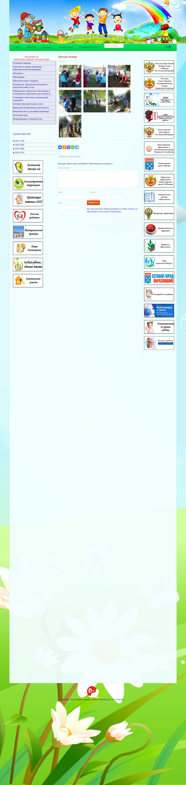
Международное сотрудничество (27, 119)
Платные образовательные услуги (28, 104)
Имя (60, 196)
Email (93, 196)
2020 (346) (18, 145)
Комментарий (63, 168)
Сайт (60, 206)
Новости (31, 47)
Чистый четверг (67, 56)
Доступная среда (20, 115)
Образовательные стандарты (25, 81)
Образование (19, 77)
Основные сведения (22, 63)
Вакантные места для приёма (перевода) (31, 111)
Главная (16, 47)
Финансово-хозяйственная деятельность (31, 108)
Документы (18, 73)
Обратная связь (65, 47)
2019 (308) (18, 149)
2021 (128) (18, 141)
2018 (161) (18, 152)
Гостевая (47, 47)
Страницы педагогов (90, 47)
